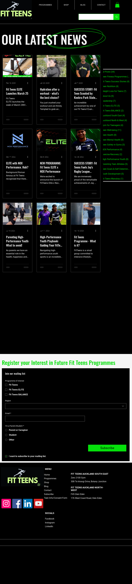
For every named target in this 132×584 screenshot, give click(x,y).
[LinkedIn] (27, 503)
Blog (46, 486)
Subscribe (48, 494)
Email (8, 413)
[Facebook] (17, 503)
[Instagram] (6, 503)
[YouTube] (38, 503)
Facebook (49, 518)
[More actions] (28, 83)
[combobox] (65, 406)
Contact (47, 490)
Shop (46, 482)
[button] (117, 5)
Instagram (50, 522)
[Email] (44, 418)
